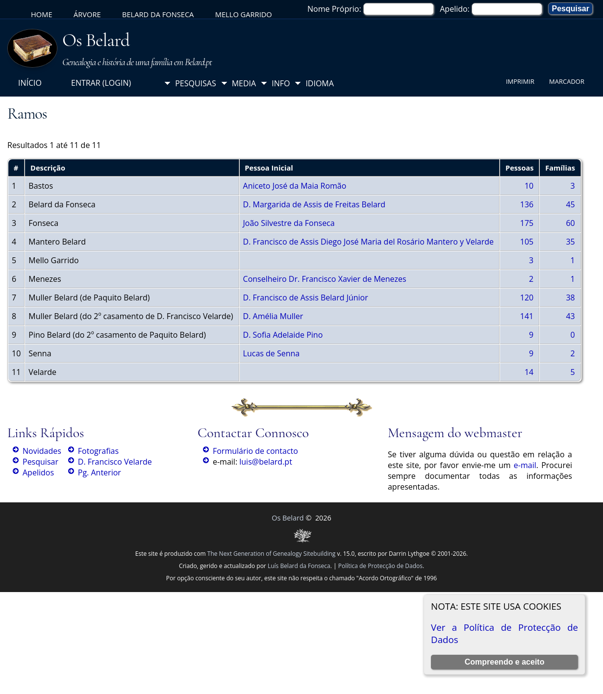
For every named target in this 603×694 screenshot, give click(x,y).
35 (570, 241)
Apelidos (38, 472)
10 (529, 185)
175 (526, 223)
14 (529, 372)
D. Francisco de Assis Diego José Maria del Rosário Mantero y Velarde (368, 241)
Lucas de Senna (271, 353)
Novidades (42, 451)
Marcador (566, 81)
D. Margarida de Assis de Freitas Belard (314, 204)
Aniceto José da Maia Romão (295, 185)
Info (281, 83)
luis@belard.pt (265, 461)
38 (570, 297)
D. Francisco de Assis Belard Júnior (305, 297)
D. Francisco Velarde (115, 461)
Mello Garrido (243, 14)
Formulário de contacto (255, 451)
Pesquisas (195, 83)
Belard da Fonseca (158, 14)
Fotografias (98, 451)
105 (526, 241)
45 (570, 204)
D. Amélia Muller (273, 316)
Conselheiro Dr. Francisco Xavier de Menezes (324, 278)
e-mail (525, 465)
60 (570, 223)
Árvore (87, 14)
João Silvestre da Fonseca (289, 223)
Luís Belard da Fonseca (299, 566)
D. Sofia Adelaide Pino (283, 334)
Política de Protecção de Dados (380, 566)
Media (244, 83)
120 (526, 297)
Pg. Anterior (99, 472)
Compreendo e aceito (505, 662)
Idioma (319, 83)
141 (526, 316)
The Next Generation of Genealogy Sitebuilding (271, 553)
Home (41, 14)
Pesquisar (40, 461)
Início (30, 82)
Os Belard (95, 40)
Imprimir (520, 81)
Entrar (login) (101, 82)
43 (570, 316)
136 (526, 204)
